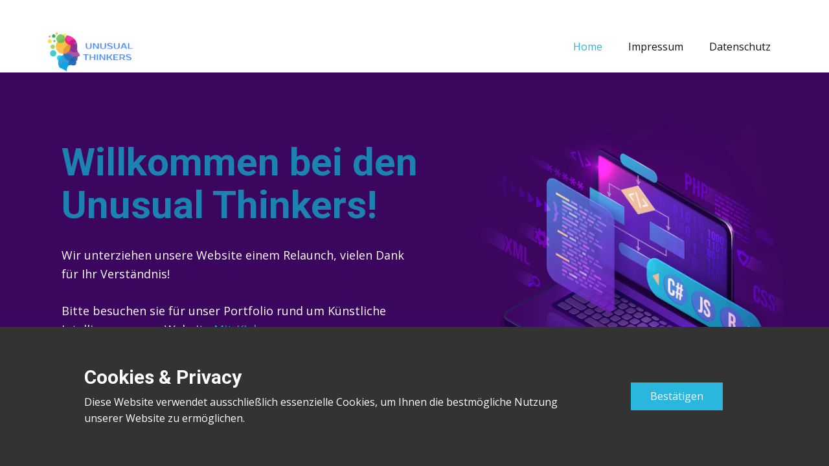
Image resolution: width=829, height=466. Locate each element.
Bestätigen (676, 396)
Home (587, 46)
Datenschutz (740, 46)
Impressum (655, 46)
